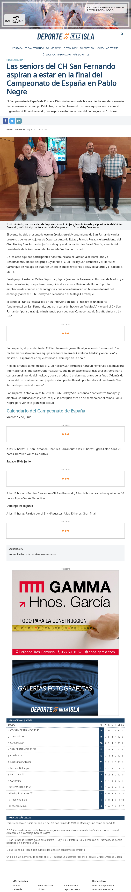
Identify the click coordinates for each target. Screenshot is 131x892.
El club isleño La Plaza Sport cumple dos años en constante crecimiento (45, 849)
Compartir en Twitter (12, 121)
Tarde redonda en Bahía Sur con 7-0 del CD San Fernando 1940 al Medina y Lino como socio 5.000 (60, 823)
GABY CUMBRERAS (15, 129)
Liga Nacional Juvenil (20, 720)
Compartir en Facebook (5, 121)
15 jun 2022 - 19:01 (37, 129)
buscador (122, 34)
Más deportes (20, 881)
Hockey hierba (14, 59)
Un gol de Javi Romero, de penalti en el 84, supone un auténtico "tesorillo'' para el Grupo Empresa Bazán (64, 856)
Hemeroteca (99, 881)
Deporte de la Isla (65, 36)
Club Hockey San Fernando (41, 554)
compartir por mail (19, 121)
